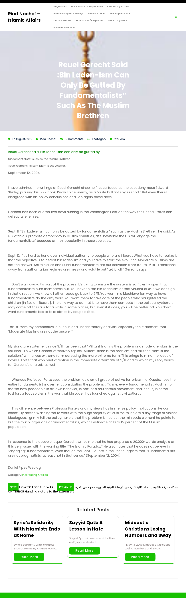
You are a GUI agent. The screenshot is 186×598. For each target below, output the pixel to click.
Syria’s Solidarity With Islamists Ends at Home (37, 529)
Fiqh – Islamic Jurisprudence (87, 6)
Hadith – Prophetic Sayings (68, 13)
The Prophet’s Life (120, 13)
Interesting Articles (118, 6)
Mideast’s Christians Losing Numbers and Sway (148, 529)
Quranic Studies (62, 20)
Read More (29, 557)
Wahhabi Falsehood (64, 27)
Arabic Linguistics (117, 20)
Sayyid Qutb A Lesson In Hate (86, 525)
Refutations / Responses (90, 20)
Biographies (60, 6)
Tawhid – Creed (96, 13)
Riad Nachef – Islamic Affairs (24, 17)
